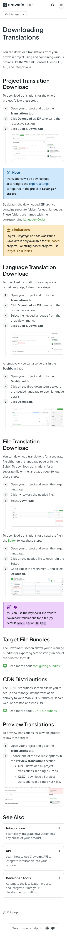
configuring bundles (46, 666)
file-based (52, 241)
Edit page (10, 912)
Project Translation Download (26, 83)
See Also (13, 817)
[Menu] (61, 5)
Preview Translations (28, 724)
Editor (12, 540)
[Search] (53, 5)
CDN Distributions (25, 679)
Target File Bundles (19, 251)
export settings (39, 184)
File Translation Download (21, 444)
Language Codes (34, 219)
